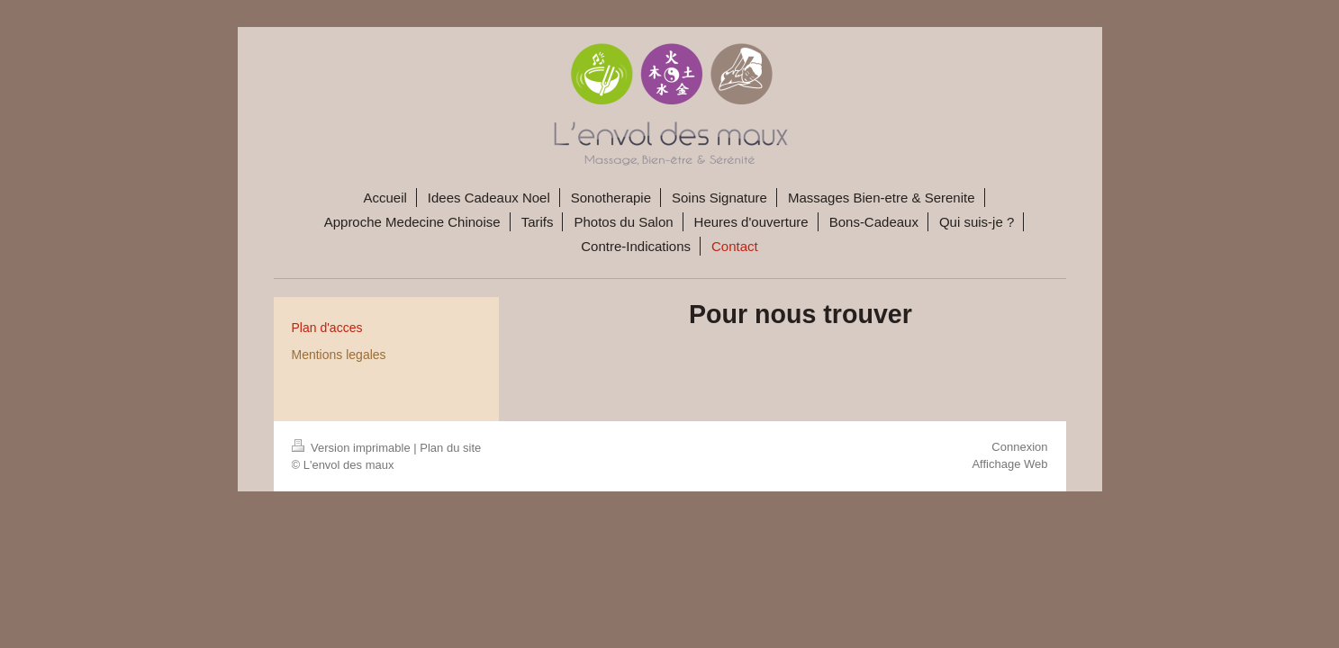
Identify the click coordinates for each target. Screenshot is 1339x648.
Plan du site (450, 447)
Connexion (1019, 447)
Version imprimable (353, 447)
